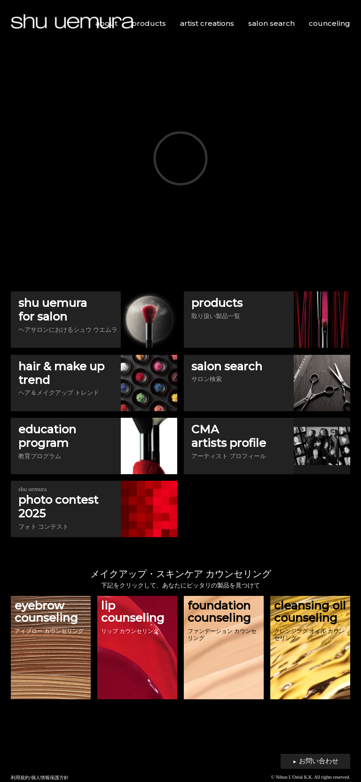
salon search (271, 23)
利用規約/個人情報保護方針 (40, 777)
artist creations (207, 23)
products (149, 23)
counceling (329, 23)
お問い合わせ (315, 761)
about (106, 23)
